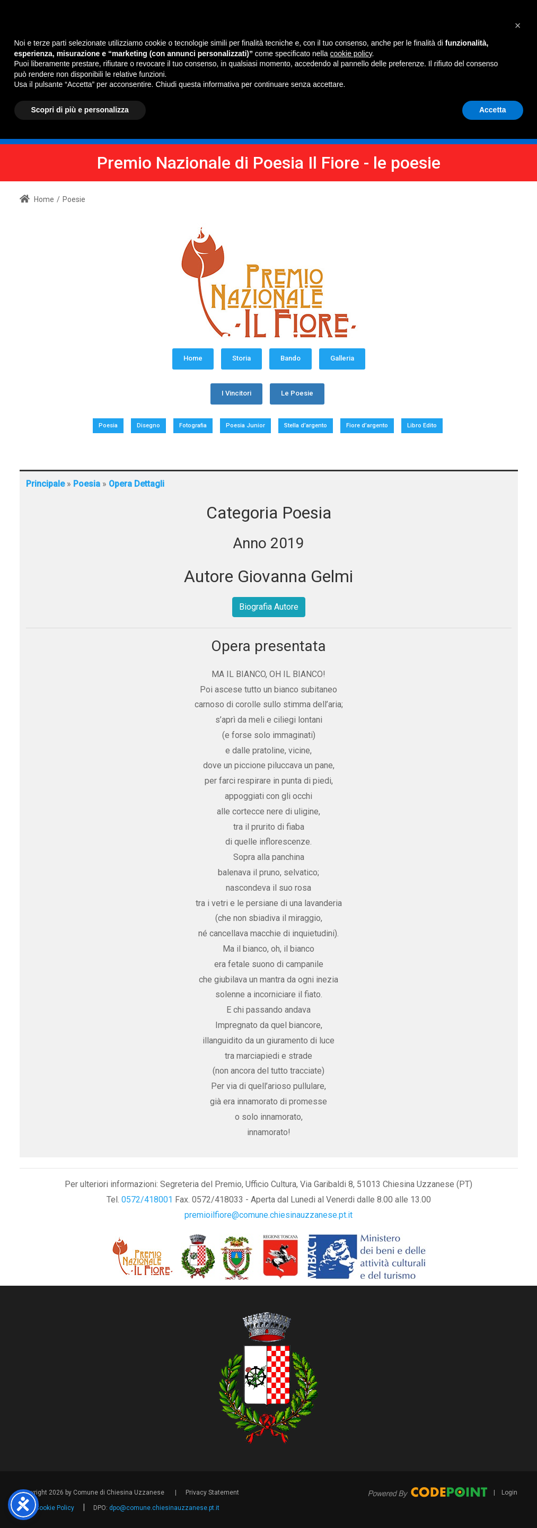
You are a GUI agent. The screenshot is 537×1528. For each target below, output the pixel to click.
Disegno (148, 425)
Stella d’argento (305, 425)
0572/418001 (147, 1200)
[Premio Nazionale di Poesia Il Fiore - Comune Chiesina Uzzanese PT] (337, 62)
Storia (241, 358)
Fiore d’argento (367, 425)
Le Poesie (297, 393)
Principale (45, 484)
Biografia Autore (268, 607)
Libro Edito (422, 425)
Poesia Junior (245, 425)
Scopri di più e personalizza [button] (80, 1499)
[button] (517, 1414)
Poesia (108, 425)
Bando (290, 358)
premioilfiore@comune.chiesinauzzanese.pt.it (268, 1215)
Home (37, 199)
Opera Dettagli (136, 484)
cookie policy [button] (351, 1442)
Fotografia (193, 425)
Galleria (342, 358)
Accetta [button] (492, 1499)
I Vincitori (236, 393)
